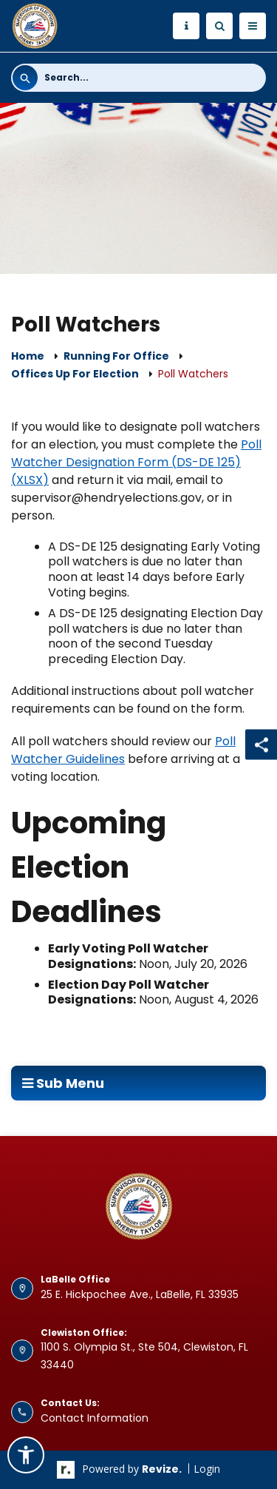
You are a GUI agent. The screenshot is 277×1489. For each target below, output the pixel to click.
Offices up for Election (75, 373)
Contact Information (94, 1418)
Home (27, 356)
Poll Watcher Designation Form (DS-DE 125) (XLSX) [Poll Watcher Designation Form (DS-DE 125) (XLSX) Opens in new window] (136, 462)
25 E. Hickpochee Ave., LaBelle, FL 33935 (140, 1294)
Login (207, 1469)
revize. (162, 1469)
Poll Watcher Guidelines (123, 750)
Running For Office (116, 356)
